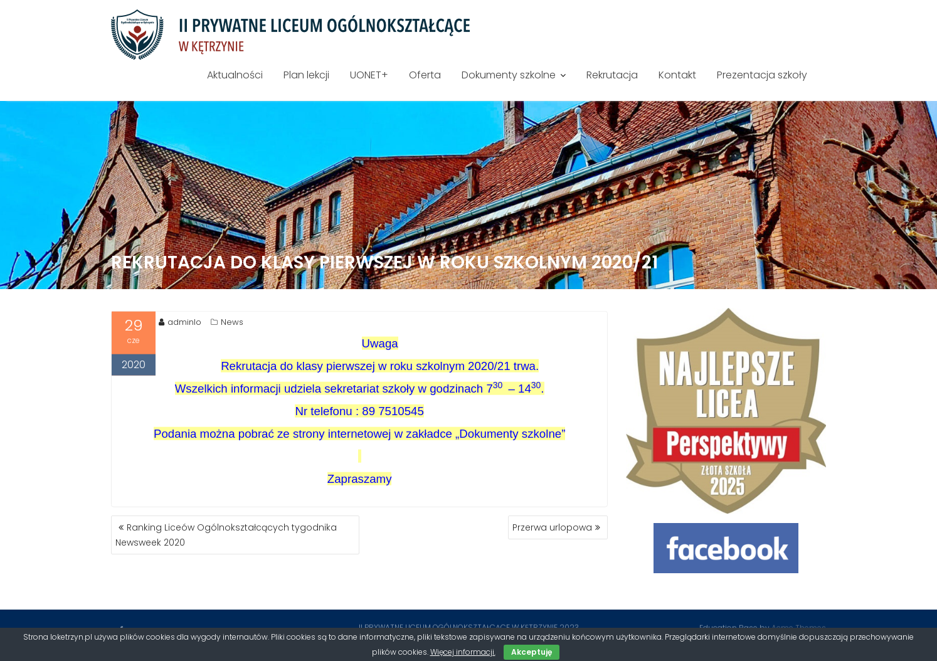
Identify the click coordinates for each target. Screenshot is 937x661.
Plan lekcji (306, 75)
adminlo (180, 323)
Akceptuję (531, 652)
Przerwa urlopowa (552, 527)
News (232, 323)
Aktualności (235, 75)
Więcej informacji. (462, 652)
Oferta (425, 75)
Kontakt (677, 75)
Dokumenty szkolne (509, 75)
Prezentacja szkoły (762, 75)
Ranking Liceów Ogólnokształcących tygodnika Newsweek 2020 (226, 535)
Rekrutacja (612, 75)
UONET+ (369, 75)
